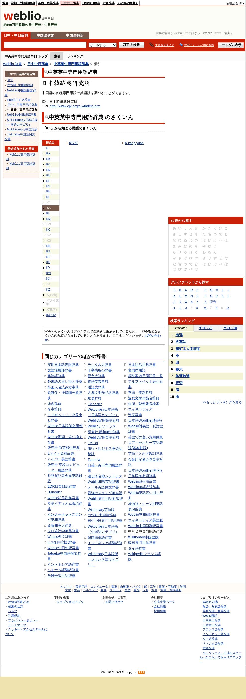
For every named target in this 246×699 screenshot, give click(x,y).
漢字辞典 (135, 415)
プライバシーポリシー (23, 620)
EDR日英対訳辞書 (62, 486)
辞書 (5, 3)
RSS (141, 672)
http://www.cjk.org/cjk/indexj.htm (75, 106)
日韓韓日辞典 (91, 3)
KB (48, 159)
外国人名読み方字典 (63, 387)
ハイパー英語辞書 (61, 459)
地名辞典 (54, 404)
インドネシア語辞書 (63, 564)
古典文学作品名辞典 (103, 393)
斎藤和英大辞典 (60, 525)
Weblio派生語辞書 (142, 481)
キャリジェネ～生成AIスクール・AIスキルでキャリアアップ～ (220, 657)
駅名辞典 (94, 398)
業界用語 (81, 586)
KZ (48, 289)
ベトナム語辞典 (213, 643)
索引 (57, 56)
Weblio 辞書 (12, 64)
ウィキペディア (140, 409)
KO (48, 229)
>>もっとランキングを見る (222, 402)
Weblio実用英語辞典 (103, 437)
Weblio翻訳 (210, 615)
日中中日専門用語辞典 (105, 521)
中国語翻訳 (74, 35)
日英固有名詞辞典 (142, 476)
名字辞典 (54, 409)
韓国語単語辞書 (100, 537)
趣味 (104, 590)
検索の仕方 (15, 606)
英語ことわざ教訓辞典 (145, 454)
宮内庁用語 (137, 370)
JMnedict (55, 492)
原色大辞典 (96, 376)
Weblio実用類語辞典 (103, 420)
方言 (154, 590)
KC (48, 164)
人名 (145, 590)
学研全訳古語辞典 (61, 576)
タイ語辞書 (137, 548)
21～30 (230, 328)
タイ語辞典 (210, 638)
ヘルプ (12, 611)
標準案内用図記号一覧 (145, 376)
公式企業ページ (164, 601)
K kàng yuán (134, 143)
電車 (114, 586)
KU (48, 262)
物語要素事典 (98, 381)
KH (48, 191)
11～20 (205, 328)
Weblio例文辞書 (60, 537)
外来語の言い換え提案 (65, 381)
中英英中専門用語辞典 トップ (26, 56)
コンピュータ (99, 586)
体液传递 (183, 376)
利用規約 (14, 615)
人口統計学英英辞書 (63, 531)
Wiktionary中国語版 (143, 537)
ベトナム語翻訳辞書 (63, 570)
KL (48, 213)
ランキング (75, 56)
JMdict (93, 443)
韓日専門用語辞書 (142, 543)
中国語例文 (45, 35)
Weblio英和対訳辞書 (144, 514)
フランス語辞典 (213, 629)
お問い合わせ (114, 601)
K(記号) (51, 315)
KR (48, 246)
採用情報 (160, 611)
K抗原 (73, 143)
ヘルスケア (90, 590)
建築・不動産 (168, 586)
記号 (213, 302)
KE (48, 175)
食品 (137, 590)
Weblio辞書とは (18, 601)
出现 (179, 335)
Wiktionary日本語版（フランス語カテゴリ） (103, 559)
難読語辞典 (56, 376)
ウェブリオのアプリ (70, 601)
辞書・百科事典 (170, 590)
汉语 (179, 383)
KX (48, 278)
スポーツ (116, 590)
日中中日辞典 (70, 3)
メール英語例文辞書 (103, 487)
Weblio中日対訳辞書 (63, 548)
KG (48, 186)
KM (48, 219)
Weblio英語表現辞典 (144, 487)
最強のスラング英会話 (105, 493)
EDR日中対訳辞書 (62, 542)
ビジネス (66, 586)
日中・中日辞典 (16, 35)
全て (10, 80)
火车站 (181, 342)
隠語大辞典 (96, 387)
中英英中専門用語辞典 (71, 64)
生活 (77, 590)
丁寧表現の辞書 (100, 370)
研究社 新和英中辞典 (104, 432)
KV (48, 267)
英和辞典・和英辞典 (216, 611)
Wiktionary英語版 (101, 510)
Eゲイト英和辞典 (61, 453)
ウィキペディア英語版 (145, 520)
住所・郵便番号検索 (143, 404)
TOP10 (181, 328)
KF (48, 181)
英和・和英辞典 (48, 3)
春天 (179, 369)
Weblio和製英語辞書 (103, 482)
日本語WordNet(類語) (145, 420)
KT (48, 256)
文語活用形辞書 (60, 370)
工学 (153, 586)
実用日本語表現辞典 (63, 365)
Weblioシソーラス (102, 426)
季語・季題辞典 (140, 392)
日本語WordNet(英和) (145, 470)
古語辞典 (109, 3)
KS (48, 251)
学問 (183, 586)
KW (48, 273)
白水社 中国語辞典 (102, 515)
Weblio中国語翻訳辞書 (145, 526)
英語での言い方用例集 (145, 437)
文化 (68, 590)
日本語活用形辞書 (142, 365)
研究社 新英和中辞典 (64, 448)
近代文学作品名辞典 (143, 398)
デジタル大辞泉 (100, 365)
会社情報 (160, 606)
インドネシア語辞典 (216, 634)
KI (47, 197)
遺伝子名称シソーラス (105, 476)
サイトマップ (17, 624)
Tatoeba (94, 460)
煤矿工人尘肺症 (188, 349)
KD (48, 170)
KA (48, 153)
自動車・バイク (130, 586)
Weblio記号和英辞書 (63, 498)
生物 (128, 590)
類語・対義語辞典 (23, 3)
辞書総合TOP (235, 3)
